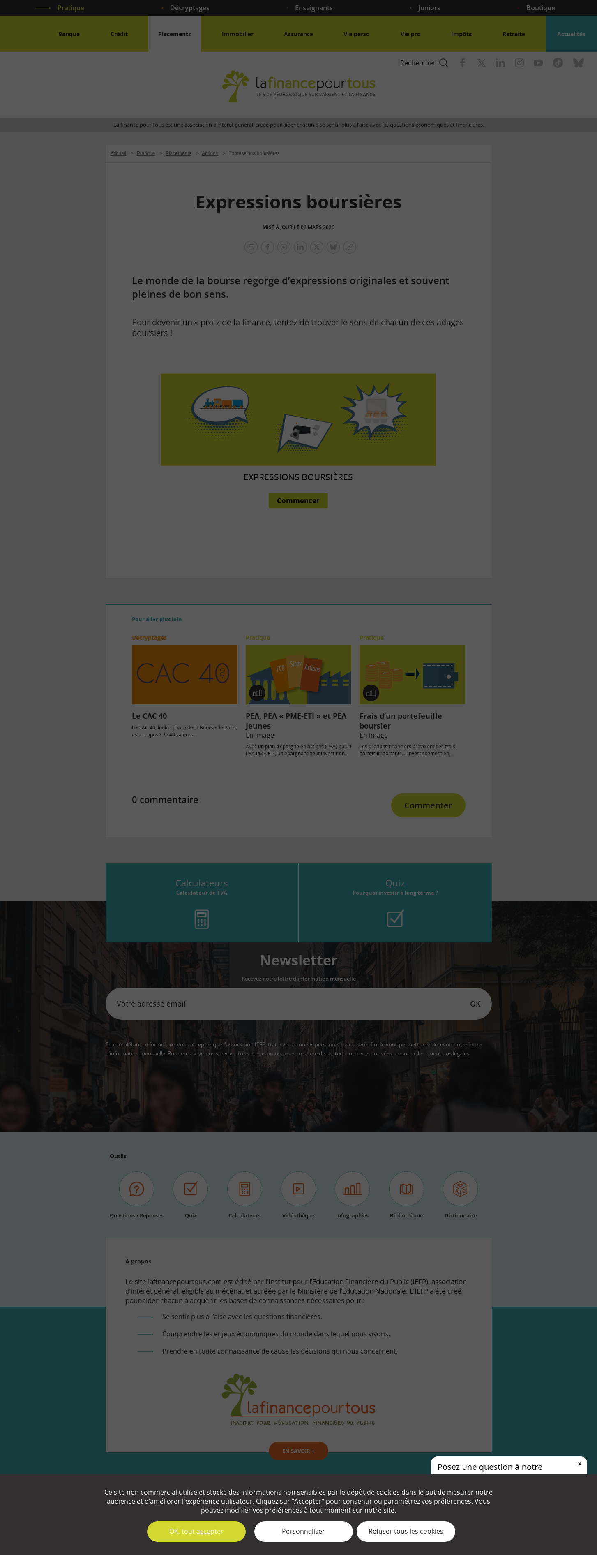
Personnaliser (303, 1531)
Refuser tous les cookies (406, 1531)
